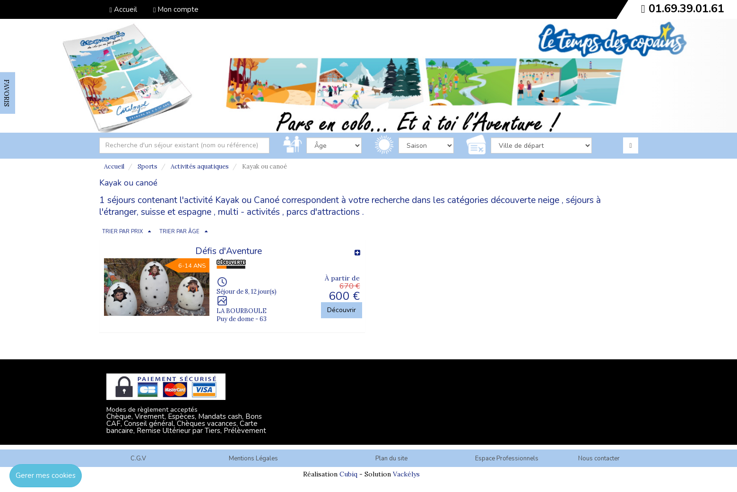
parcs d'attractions (323, 212)
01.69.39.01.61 (686, 8)
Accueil (123, 9)
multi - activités (249, 212)
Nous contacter (599, 458)
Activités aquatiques (200, 166)
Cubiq (348, 474)
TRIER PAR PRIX (122, 231)
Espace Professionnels (506, 458)
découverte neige (525, 200)
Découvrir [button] (341, 309)
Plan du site (391, 458)
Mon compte (176, 9)
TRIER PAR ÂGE (179, 231)
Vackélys (406, 474)
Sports (147, 166)
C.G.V (138, 458)
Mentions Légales (253, 458)
